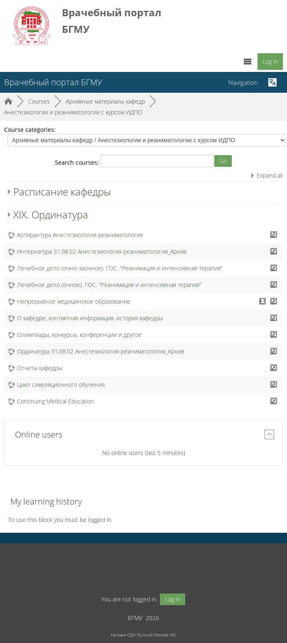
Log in (270, 61)
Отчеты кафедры (39, 368)
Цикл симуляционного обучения (61, 384)
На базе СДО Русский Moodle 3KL (144, 635)
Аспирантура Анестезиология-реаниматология (80, 235)
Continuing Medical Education (55, 401)
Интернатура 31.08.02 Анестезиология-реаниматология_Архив (101, 251)
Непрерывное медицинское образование (73, 301)
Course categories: (30, 130)
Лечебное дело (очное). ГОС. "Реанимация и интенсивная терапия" (109, 285)
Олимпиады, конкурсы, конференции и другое (79, 335)
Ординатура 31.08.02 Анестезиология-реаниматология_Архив (100, 351)
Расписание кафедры (62, 191)
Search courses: (78, 162)
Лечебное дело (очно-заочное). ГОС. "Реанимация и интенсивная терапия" (120, 268)
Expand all (270, 175)
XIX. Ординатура (50, 214)
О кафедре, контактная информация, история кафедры (90, 318)
